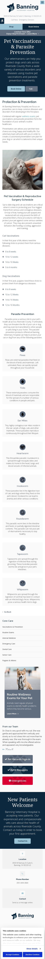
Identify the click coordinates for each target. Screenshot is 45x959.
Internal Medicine (9, 638)
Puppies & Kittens (9, 660)
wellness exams (28, 116)
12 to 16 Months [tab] (12, 305)
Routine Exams (8, 632)
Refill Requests (17, 770)
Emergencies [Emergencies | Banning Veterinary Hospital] (17, 780)
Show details (32, 949)
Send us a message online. (22, 902)
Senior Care (6, 655)
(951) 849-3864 (14, 20)
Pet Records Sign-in (17, 759)
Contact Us (22, 841)
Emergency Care (8, 644)
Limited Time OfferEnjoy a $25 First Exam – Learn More (21, 33)
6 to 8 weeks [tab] (10, 251)
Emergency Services (26, 20)
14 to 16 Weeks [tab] (11, 262)
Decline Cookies (32, 955)
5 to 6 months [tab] (11, 267)
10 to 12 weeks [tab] (11, 257)
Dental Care (7, 649)
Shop (11, 27)
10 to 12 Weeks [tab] (11, 294)
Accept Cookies (12, 955)
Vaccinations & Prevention (12, 627)
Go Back (7, 612)
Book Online (34, 27)
